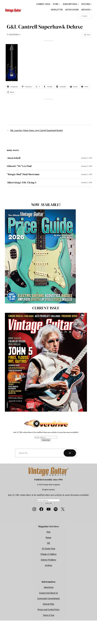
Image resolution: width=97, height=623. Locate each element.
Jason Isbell (13, 158)
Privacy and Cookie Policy (48, 609)
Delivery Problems (48, 559)
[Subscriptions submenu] (78, 4)
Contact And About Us (48, 593)
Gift (48, 543)
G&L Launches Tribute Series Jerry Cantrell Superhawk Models (36, 130)
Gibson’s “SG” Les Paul (19, 166)
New (48, 532)
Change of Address (48, 554)
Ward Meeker (14, 34)
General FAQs (48, 604)
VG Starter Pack (48, 548)
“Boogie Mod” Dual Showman (23, 174)
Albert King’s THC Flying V (22, 182)
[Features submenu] (91, 4)
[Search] (70, 453)
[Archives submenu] (91, 9)
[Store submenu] (59, 4)
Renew (48, 537)
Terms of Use (48, 615)
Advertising (48, 587)
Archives (48, 565)
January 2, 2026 (86, 158)
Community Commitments (48, 598)
